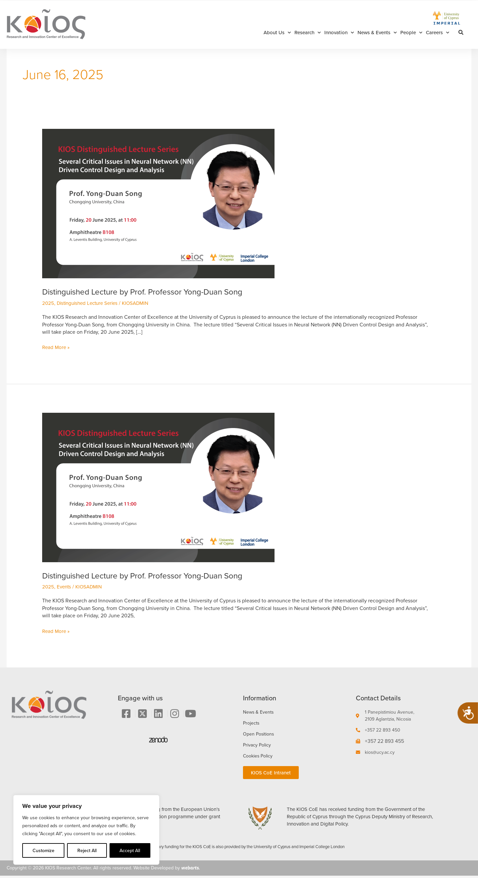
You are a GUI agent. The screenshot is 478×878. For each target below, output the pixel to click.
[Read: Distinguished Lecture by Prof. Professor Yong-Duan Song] (158, 203)
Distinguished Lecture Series (90, 303)
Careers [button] (437, 33)
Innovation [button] (339, 33)
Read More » (56, 347)
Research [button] (307, 33)
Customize (43, 850)
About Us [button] (277, 33)
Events (65, 586)
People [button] (411, 33)
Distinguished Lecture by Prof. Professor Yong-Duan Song (151, 291)
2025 (48, 303)
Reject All (87, 850)
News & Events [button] (377, 33)
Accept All (130, 850)
